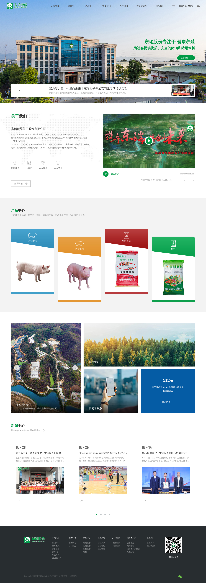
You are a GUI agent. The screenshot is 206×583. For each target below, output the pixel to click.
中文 (173, 6)
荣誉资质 (56, 549)
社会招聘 (116, 543)
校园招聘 (116, 546)
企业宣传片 (56, 558)
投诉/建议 (151, 546)
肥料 (85, 552)
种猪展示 (87, 543)
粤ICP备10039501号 (69, 576)
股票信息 (130, 543)
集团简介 (56, 543)
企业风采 (101, 543)
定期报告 (130, 546)
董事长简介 (56, 546)
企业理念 (101, 546)
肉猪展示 (87, 546)
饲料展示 (87, 549)
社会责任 (101, 549)
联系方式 (150, 543)
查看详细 (17, 191)
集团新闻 (72, 543)
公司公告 (72, 546)
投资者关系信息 (133, 549)
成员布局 (56, 555)
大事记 (55, 552)
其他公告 (130, 552)
